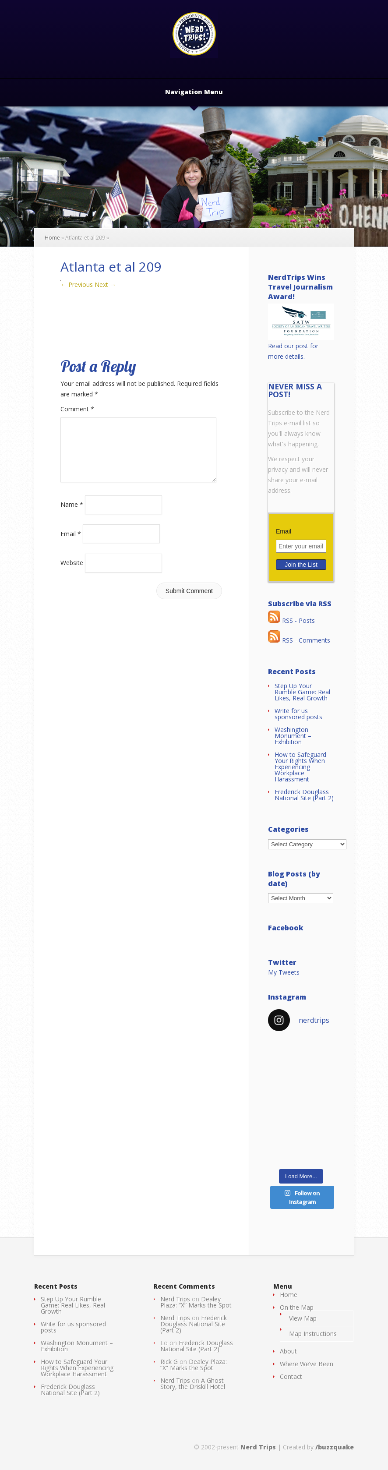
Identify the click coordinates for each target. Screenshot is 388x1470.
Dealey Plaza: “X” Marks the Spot (196, 1302)
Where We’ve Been (306, 1364)
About (288, 1351)
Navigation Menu (194, 92)
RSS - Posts (291, 620)
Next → (105, 284)
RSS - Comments (299, 640)
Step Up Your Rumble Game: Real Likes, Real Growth (302, 692)
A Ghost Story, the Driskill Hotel (192, 1383)
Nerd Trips (175, 1299)
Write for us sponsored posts (298, 714)
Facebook (285, 928)
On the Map (297, 1307)
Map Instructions (313, 1333)
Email (70, 544)
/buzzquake (334, 1447)
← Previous (76, 284)
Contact (291, 1376)
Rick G (169, 1361)
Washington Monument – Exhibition (293, 735)
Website (71, 573)
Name (71, 515)
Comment (77, 409)
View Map (303, 1318)
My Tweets (284, 972)
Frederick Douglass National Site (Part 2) (304, 795)
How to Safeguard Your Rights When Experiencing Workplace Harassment (300, 766)
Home (52, 237)
